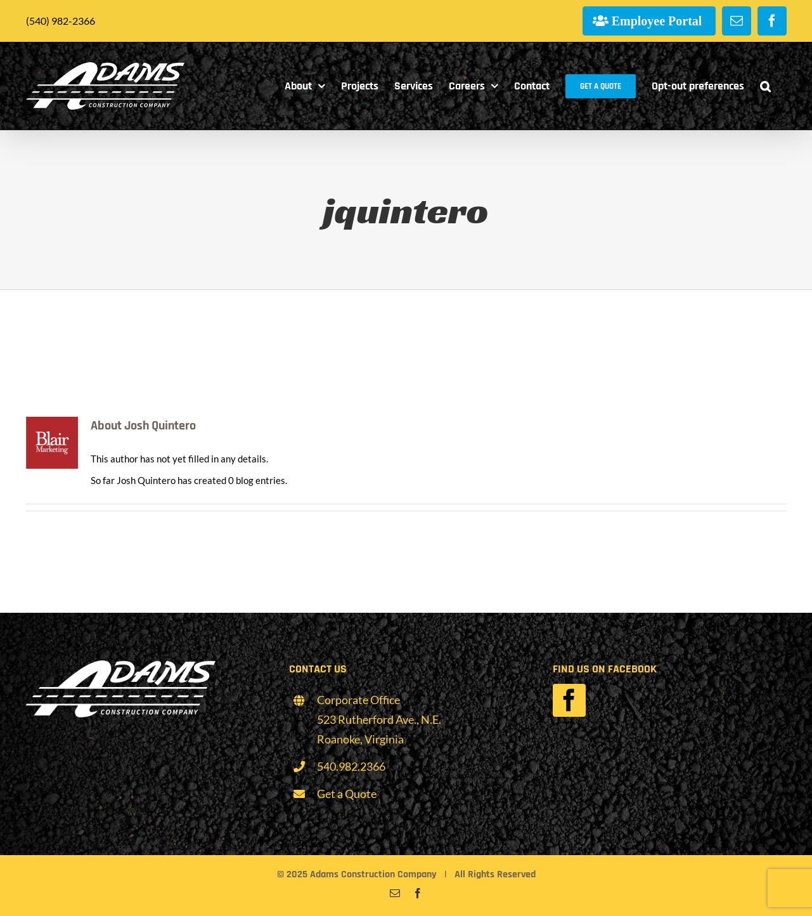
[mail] (395, 893)
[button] (765, 86)
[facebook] (569, 700)
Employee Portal (657, 20)
